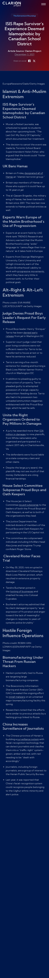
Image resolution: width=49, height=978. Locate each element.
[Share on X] (34, 60)
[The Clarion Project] (12, 4)
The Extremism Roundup (24, 16)
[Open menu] (43, 4)
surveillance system (28, 744)
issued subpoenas (29, 509)
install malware (17, 701)
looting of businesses (21, 596)
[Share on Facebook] (29, 60)
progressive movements (30, 276)
